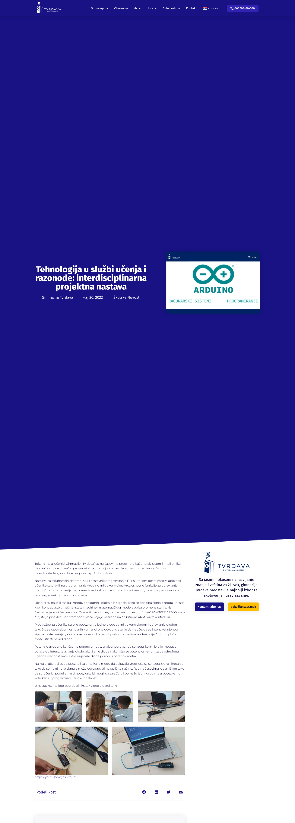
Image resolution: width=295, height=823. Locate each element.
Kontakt (191, 7)
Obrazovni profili (127, 7)
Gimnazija (99, 7)
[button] (144, 792)
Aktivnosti (171, 7)
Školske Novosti (127, 297)
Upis (152, 7)
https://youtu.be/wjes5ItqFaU (56, 777)
